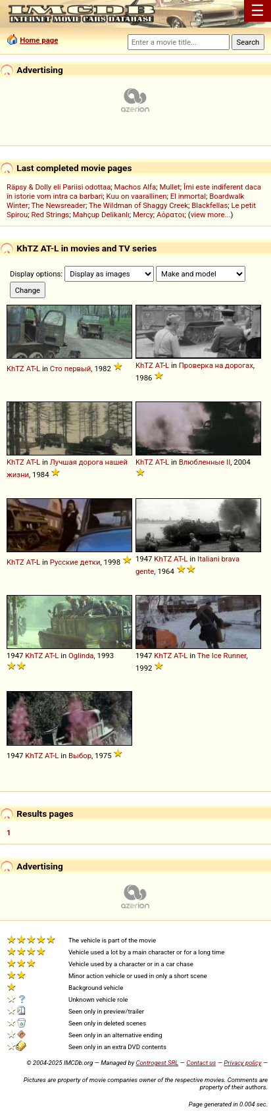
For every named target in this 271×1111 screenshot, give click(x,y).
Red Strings (51, 214)
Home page (39, 40)
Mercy (143, 214)
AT (30, 368)
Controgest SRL (157, 1062)
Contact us (201, 1062)
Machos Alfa (135, 187)
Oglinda (80, 655)
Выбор (79, 755)
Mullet (169, 187)
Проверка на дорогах (216, 365)
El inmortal (188, 196)
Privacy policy (242, 1062)
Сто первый (70, 368)
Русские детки (75, 562)
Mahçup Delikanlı (100, 214)
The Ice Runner (222, 655)
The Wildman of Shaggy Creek (138, 205)
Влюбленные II (205, 462)
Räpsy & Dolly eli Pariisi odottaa (59, 187)
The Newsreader (59, 205)
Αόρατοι (171, 214)
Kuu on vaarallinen (136, 196)
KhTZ (15, 368)
